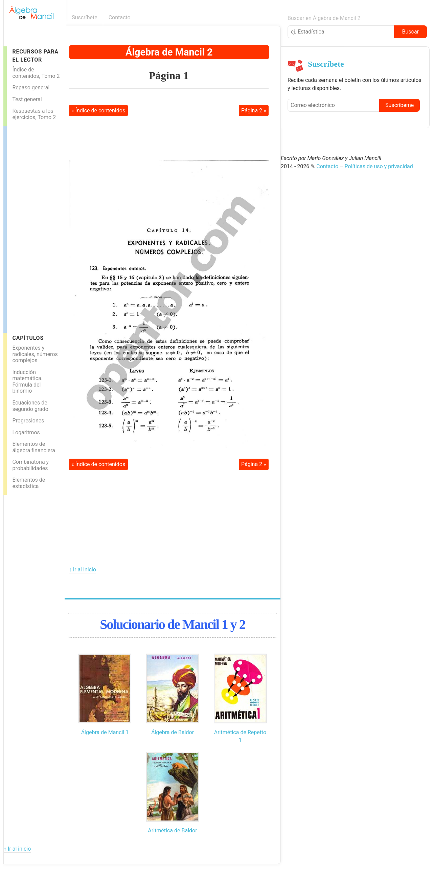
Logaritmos (26, 432)
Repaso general (30, 87)
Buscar (410, 31)
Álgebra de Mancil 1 (105, 732)
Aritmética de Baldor (172, 830)
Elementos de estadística (28, 483)
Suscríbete (84, 17)
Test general (27, 99)
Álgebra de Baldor (172, 732)
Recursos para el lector (35, 55)
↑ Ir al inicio (82, 569)
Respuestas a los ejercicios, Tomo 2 (34, 114)
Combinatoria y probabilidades (30, 465)
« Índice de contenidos (98, 110)
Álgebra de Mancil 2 (169, 52)
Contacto (120, 17)
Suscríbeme (399, 105)
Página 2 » (253, 110)
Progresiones (28, 420)
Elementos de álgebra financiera (33, 447)
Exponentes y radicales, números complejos (35, 354)
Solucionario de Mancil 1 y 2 (172, 624)
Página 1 (169, 75)
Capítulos (28, 338)
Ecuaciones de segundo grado (30, 405)
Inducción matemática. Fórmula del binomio (27, 381)
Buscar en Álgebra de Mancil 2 (324, 18)
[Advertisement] (34, 227)
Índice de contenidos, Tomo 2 (36, 72)
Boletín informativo (277, 17)
